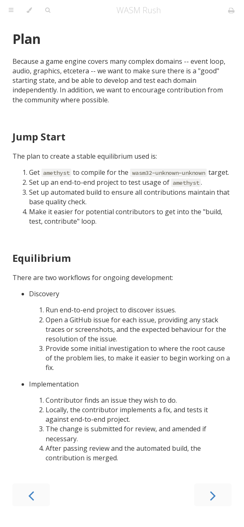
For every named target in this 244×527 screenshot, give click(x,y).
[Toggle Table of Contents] (11, 10)
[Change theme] (29, 10)
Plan (26, 39)
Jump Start (38, 136)
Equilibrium (41, 258)
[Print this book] (231, 10)
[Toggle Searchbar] (48, 10)
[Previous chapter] (31, 494)
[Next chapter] (213, 494)
